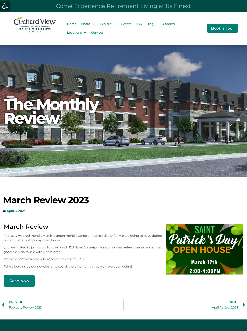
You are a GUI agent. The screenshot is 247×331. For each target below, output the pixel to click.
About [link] (88, 24)
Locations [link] (77, 32)
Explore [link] (108, 24)
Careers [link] (169, 24)
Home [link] (71, 24)
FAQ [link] (139, 24)
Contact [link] (97, 32)
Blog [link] (152, 24)
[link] (5, 6)
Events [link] (126, 24)
